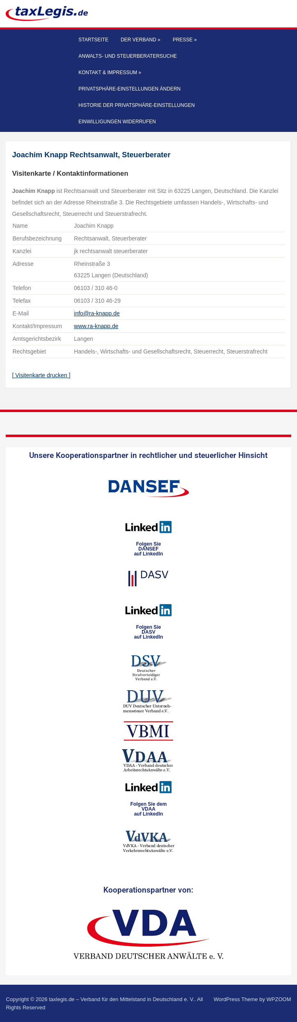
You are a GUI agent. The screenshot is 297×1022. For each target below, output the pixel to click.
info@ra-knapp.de (97, 313)
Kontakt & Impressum (109, 72)
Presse (185, 40)
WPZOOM (279, 999)
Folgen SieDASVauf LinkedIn (148, 632)
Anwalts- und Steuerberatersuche (127, 56)
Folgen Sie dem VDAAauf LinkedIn (148, 809)
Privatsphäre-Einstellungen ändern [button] (129, 89)
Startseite (93, 40)
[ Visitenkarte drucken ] (41, 375)
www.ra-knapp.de (96, 326)
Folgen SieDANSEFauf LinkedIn (148, 549)
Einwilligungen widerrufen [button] (117, 122)
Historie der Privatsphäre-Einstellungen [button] (136, 105)
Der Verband (140, 40)
